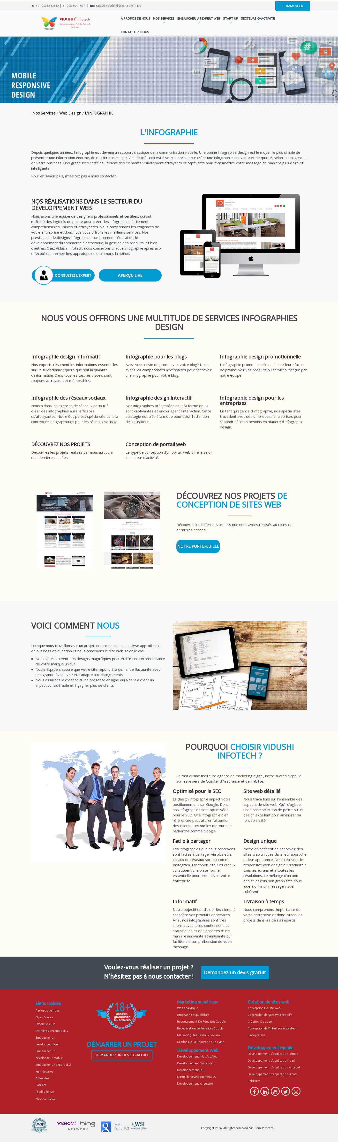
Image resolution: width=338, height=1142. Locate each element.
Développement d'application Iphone (273, 1053)
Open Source (44, 1017)
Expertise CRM (45, 1024)
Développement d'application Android (274, 1067)
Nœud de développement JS (196, 1076)
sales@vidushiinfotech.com (114, 5)
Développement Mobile (270, 1047)
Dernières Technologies (52, 1030)
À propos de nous (47, 1010)
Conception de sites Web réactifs (270, 1014)
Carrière (41, 1085)
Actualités (42, 1078)
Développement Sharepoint (196, 1063)
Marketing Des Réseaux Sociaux (198, 1035)
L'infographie (256, 1035)
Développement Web (197, 1050)
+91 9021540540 (47, 6)
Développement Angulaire (195, 1083)
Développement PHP (191, 1070)
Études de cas (45, 1091)
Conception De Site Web (264, 1008)
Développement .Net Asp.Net (197, 1056)
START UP (230, 18)
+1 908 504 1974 (74, 6)
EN (139, 5)
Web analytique (187, 1008)
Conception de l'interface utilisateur (272, 1028)
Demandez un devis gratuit (235, 972)
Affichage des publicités (193, 1014)
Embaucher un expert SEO (53, 1064)
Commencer (292, 6)
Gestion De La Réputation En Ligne (200, 1041)
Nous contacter (46, 1098)
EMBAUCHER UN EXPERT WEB (198, 18)
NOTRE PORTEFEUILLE (198, 546)
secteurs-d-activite (258, 18)
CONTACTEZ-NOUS (135, 32)
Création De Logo (260, 1021)
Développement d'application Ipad (271, 1060)
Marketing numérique (197, 1001)
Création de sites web (268, 1001)
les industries (44, 1071)
